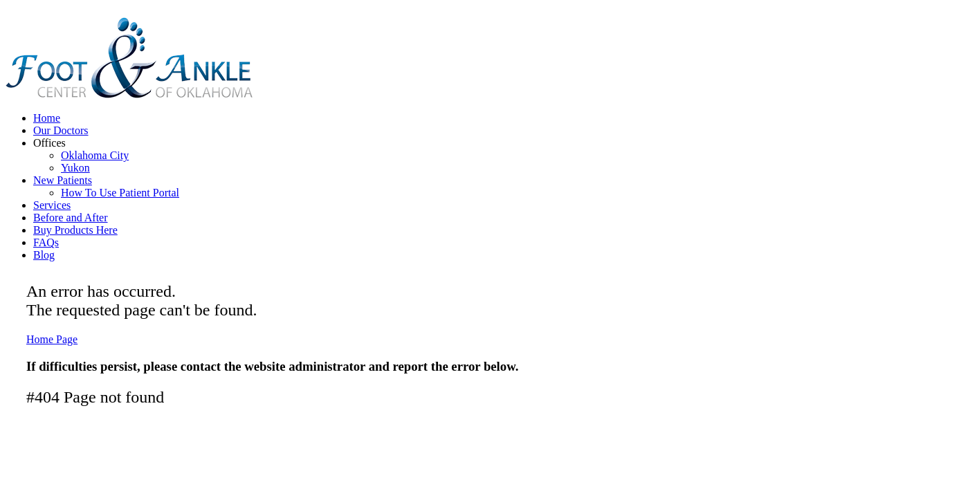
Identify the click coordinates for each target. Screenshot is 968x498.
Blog (44, 255)
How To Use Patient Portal (120, 193)
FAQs (46, 242)
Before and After (70, 217)
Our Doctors (61, 130)
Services (52, 205)
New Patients (62, 180)
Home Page (51, 339)
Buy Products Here (75, 230)
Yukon (75, 168)
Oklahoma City (95, 155)
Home (46, 118)
